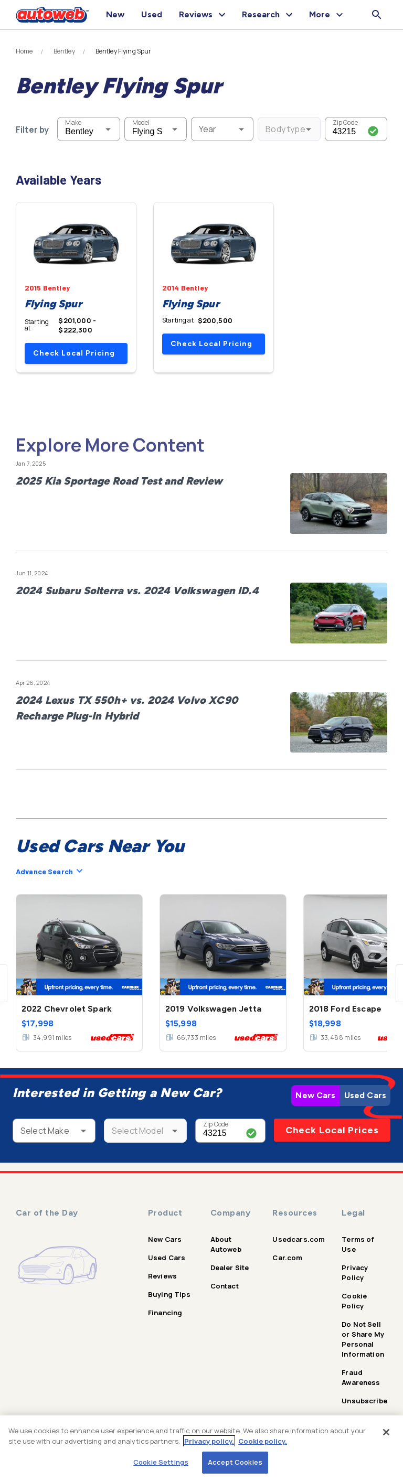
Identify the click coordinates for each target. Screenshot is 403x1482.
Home (24, 51)
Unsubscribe (364, 1400)
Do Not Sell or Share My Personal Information (363, 1339)
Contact (224, 1286)
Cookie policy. (262, 1441)
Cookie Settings (160, 1462)
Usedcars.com (298, 1239)
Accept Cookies (235, 1462)
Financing (165, 1312)
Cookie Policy (354, 1301)
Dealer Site (229, 1267)
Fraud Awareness (361, 1377)
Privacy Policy (355, 1272)
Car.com (287, 1257)
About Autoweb (225, 1244)
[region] (201, 1448)
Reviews (162, 1276)
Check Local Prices (332, 1130)
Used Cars (365, 1095)
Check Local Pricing (74, 353)
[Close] (386, 1432)
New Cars (315, 1095)
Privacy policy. (209, 1441)
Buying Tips (169, 1294)
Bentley (64, 51)
